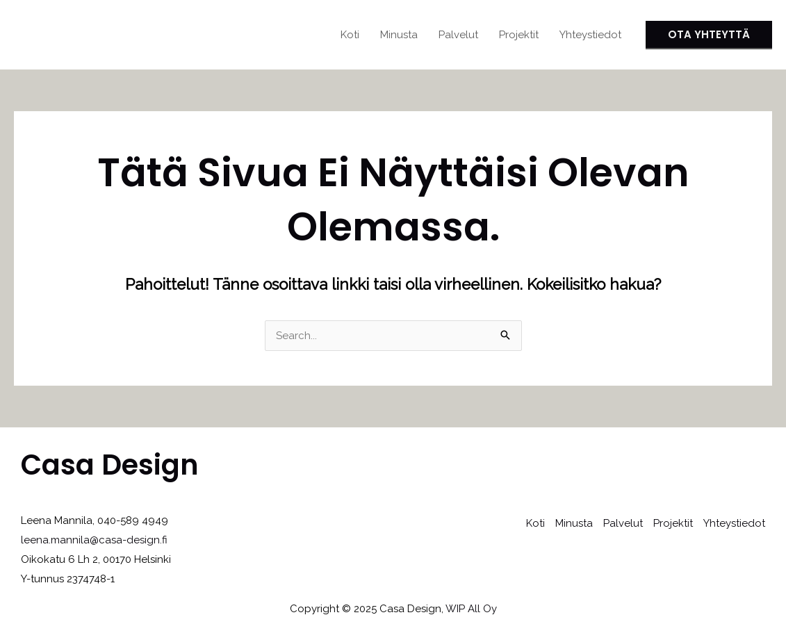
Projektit (519, 34)
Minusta (399, 34)
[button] (709, 35)
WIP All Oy (471, 608)
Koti (350, 34)
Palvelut (458, 34)
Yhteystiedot (590, 34)
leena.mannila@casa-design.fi (94, 540)
